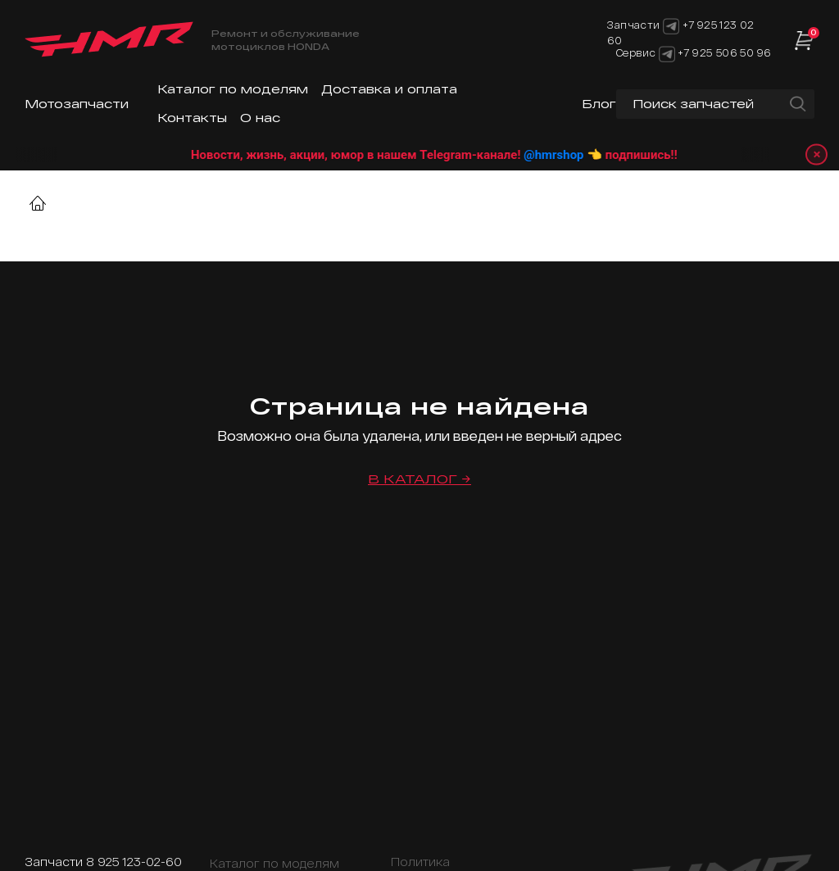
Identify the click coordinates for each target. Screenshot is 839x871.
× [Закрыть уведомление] (815, 154)
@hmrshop (575, 154)
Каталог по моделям (232, 89)
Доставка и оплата (389, 89)
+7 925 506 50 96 (724, 52)
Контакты (192, 118)
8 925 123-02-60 (134, 862)
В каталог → (419, 479)
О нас (260, 118)
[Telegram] (667, 52)
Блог (599, 104)
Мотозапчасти (77, 104)
